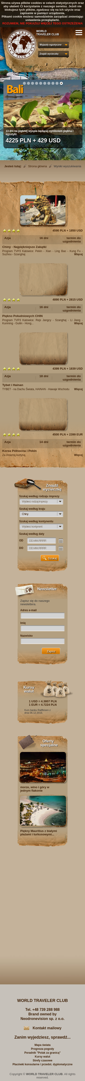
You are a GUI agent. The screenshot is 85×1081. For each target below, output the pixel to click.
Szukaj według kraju (32, 508)
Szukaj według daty (31, 533)
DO (21, 548)
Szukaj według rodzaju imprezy (39, 496)
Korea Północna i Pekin (19, 451)
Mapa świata (42, 1045)
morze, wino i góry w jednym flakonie (34, 788)
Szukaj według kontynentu (36, 521)
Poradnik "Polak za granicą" (42, 1052)
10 (61, 83)
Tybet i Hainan (12, 385)
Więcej (78, 254)
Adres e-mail (28, 610)
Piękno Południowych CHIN (22, 316)
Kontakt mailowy (47, 1028)
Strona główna (37, 166)
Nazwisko (26, 635)
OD (21, 540)
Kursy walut (42, 1056)
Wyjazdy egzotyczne (51, 45)
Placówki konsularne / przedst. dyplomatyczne (42, 1064)
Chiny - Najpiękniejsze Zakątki (24, 247)
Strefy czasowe (42, 1060)
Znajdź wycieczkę (49, 54)
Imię (23, 623)
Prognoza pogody (42, 1048)
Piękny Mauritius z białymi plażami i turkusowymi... (38, 832)
